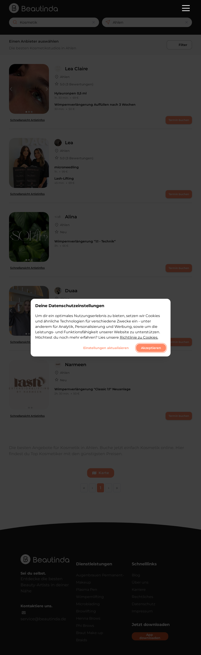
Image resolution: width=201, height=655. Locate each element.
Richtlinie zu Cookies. (139, 337)
